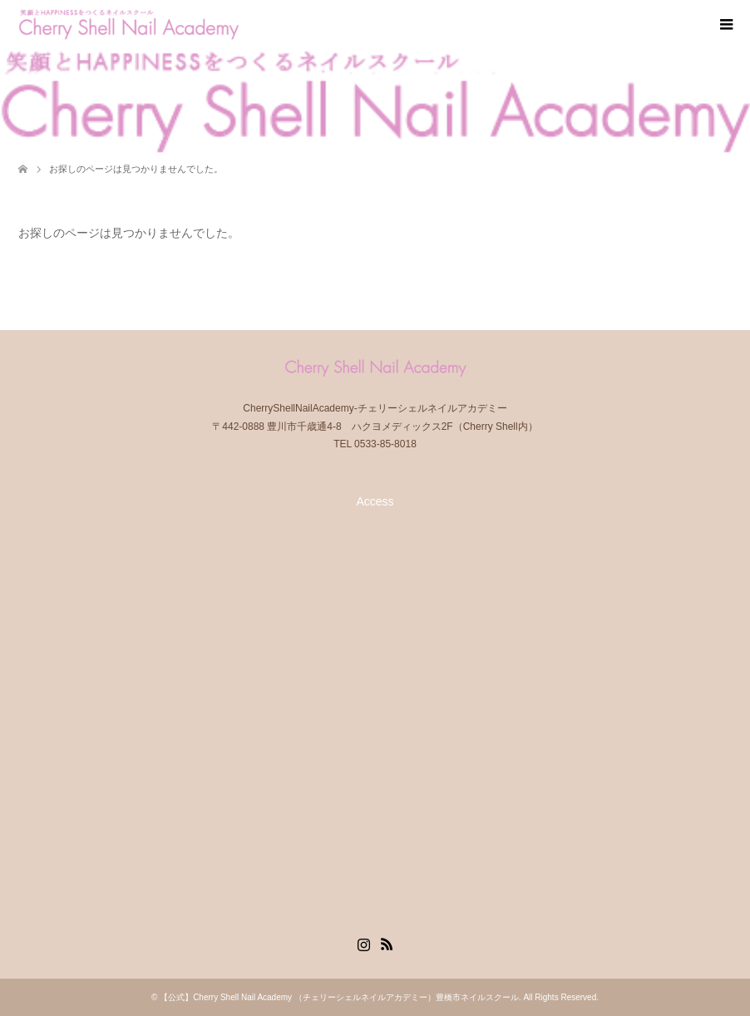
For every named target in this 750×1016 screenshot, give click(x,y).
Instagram (363, 943)
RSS (386, 943)
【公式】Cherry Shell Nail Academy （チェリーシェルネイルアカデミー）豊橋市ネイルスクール (339, 997)
